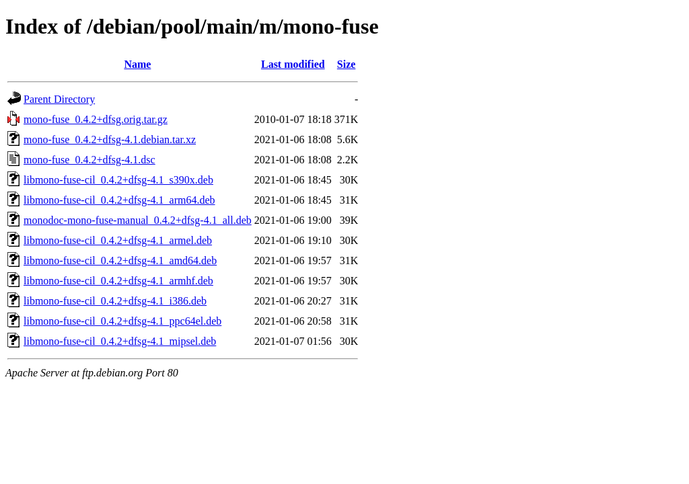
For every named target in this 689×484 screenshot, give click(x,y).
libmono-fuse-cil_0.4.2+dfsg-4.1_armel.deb (118, 240)
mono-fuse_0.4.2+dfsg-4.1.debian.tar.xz (110, 139)
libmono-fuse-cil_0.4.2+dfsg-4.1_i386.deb (115, 301)
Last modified (293, 64)
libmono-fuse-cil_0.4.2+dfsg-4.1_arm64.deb (119, 200)
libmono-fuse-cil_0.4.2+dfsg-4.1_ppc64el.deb (122, 321)
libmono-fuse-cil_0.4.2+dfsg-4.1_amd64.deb (120, 260)
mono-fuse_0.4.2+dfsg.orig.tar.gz (96, 119)
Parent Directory (59, 99)
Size (346, 64)
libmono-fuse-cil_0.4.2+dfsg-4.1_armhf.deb (118, 280)
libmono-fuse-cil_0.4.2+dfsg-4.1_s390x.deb (118, 180)
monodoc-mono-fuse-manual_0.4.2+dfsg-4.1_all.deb (138, 220)
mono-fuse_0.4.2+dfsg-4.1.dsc (89, 159)
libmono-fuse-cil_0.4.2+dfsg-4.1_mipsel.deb (120, 341)
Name (137, 64)
